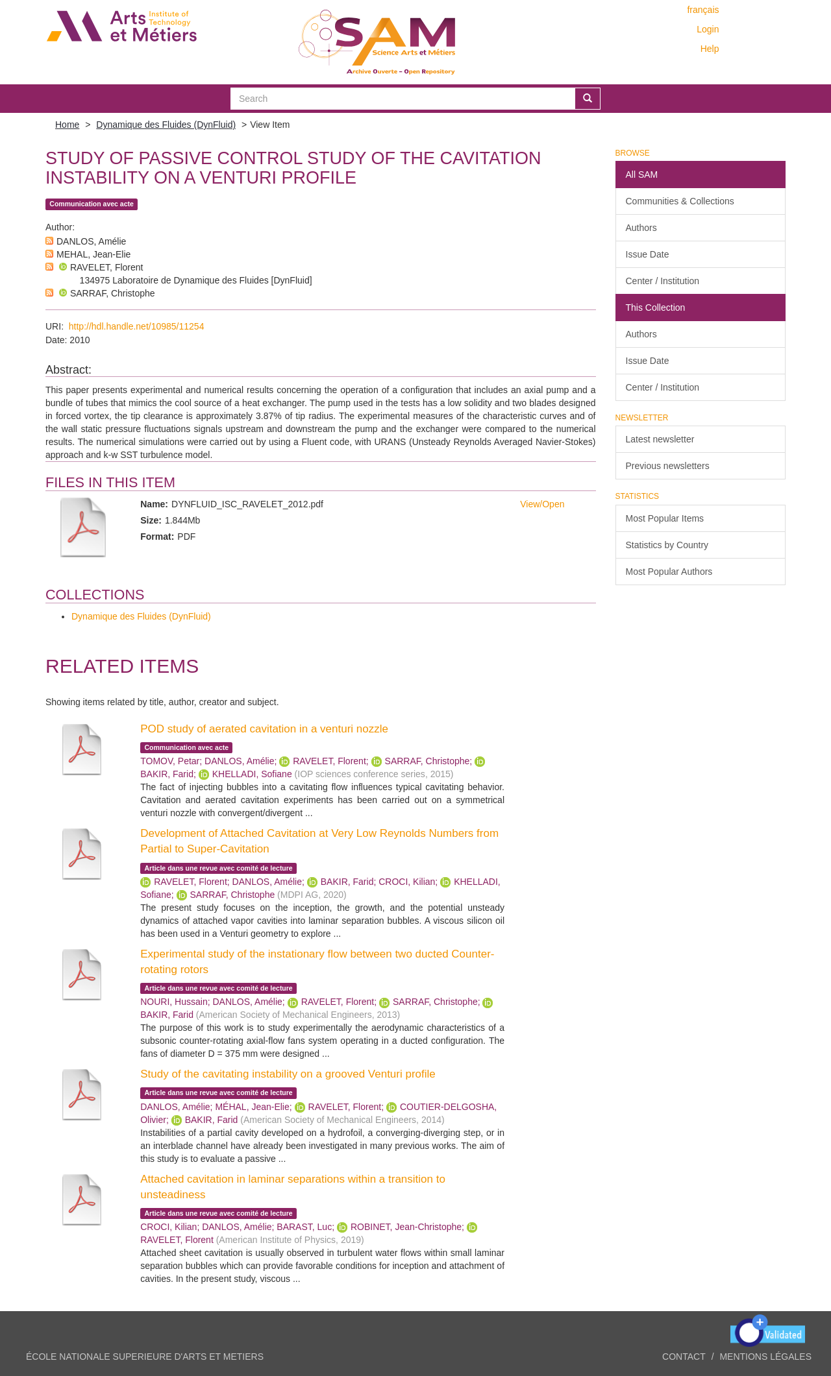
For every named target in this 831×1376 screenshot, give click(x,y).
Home (67, 124)
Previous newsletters (668, 466)
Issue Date (647, 254)
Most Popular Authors (669, 571)
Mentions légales (765, 1356)
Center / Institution (663, 281)
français (703, 10)
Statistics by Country (667, 545)
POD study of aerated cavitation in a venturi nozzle (264, 729)
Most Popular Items (665, 518)
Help (710, 48)
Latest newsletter (660, 439)
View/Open (542, 504)
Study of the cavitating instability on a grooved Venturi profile (288, 1074)
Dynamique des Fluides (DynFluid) (166, 124)
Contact (684, 1356)
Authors (641, 228)
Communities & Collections (680, 201)
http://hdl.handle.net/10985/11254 (137, 326)
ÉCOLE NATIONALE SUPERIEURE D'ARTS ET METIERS (145, 1356)
